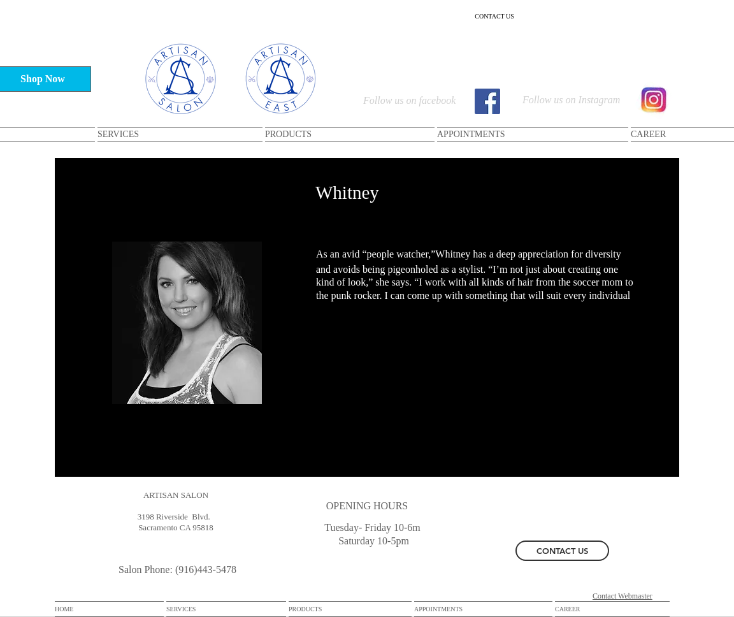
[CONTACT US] (494, 16)
